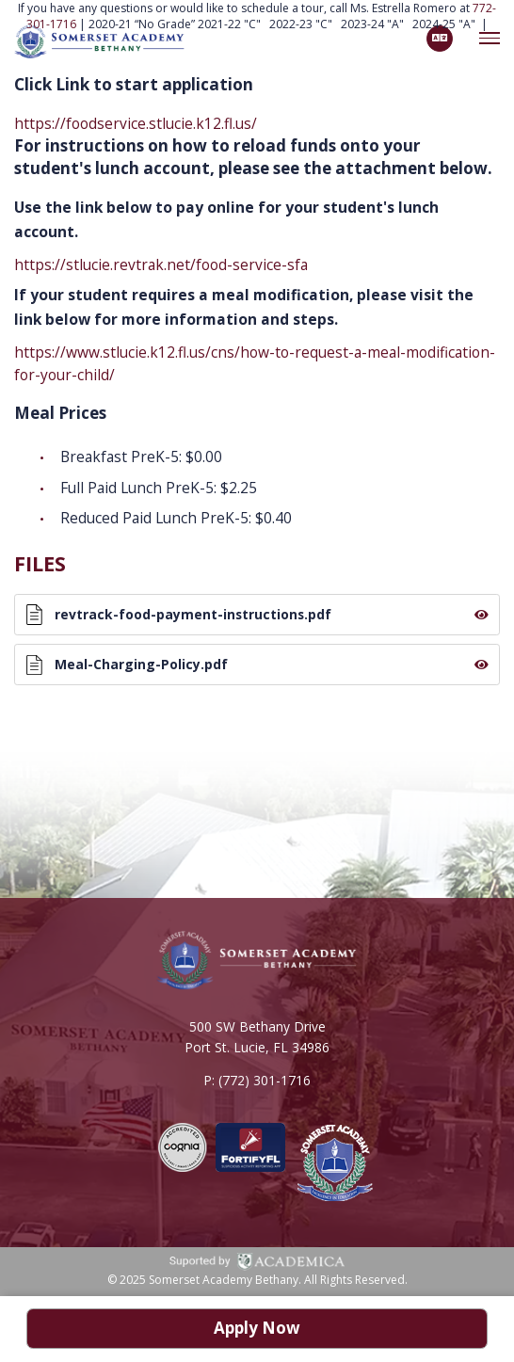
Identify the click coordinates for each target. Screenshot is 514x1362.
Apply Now (257, 1328)
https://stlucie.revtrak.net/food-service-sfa (161, 264)
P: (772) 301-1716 (257, 1084)
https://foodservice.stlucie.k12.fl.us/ (135, 123)
